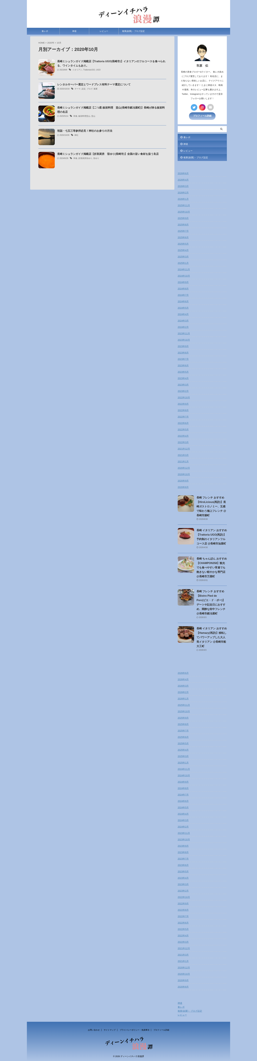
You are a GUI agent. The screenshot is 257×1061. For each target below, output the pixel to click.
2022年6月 (183, 423)
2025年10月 (184, 211)
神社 (76, 135)
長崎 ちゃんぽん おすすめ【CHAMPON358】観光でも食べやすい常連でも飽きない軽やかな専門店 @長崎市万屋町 (212, 567)
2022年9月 (183, 404)
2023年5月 (183, 372)
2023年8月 (183, 352)
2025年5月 (183, 244)
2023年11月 (184, 333)
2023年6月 (183, 365)
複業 (96, 89)
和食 (75, 116)
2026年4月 (183, 179)
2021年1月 (183, 461)
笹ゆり (96, 158)
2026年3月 (183, 186)
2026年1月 (183, 199)
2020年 (50, 43)
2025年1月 (183, 263)
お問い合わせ (94, 1030)
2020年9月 (183, 480)
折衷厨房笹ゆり (85, 158)
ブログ (90, 89)
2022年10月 (184, 397)
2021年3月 (183, 455)
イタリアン (77, 70)
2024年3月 (183, 320)
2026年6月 (183, 173)
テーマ (77, 89)
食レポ (45, 31)
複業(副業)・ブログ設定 (133, 31)
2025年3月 (183, 256)
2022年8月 (183, 410)
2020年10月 (184, 474)
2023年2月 (183, 391)
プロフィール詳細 (202, 116)
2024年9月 (183, 282)
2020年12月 (184, 468)
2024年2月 (183, 327)
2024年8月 (183, 288)
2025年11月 (184, 205)
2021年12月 (184, 448)
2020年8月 (183, 487)
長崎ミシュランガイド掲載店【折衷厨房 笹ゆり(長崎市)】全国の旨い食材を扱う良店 (108, 154)
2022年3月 (183, 442)
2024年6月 (183, 301)
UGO (98, 70)
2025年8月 (183, 224)
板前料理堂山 (84, 116)
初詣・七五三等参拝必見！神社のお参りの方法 (84, 131)
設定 (84, 89)
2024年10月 (184, 276)
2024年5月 (183, 308)
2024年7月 (183, 295)
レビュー (104, 31)
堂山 (93, 116)
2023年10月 (184, 340)
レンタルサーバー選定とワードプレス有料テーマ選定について (94, 84)
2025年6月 (183, 237)
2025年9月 (183, 218)
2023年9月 (183, 346)
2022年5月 (183, 429)
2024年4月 (183, 314)
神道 (74, 31)
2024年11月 (184, 269)
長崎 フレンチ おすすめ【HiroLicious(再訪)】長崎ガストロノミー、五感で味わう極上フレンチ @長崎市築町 (211, 506)
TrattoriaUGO (89, 70)
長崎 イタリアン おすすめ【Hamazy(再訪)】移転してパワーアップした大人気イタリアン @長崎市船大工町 (212, 637)
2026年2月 (183, 192)
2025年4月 (183, 250)
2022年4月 (183, 436)
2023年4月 (183, 378)
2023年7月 (183, 359)
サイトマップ (110, 1030)
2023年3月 (183, 384)
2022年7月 (183, 416)
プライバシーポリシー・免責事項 (134, 1030)
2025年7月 (183, 231)
